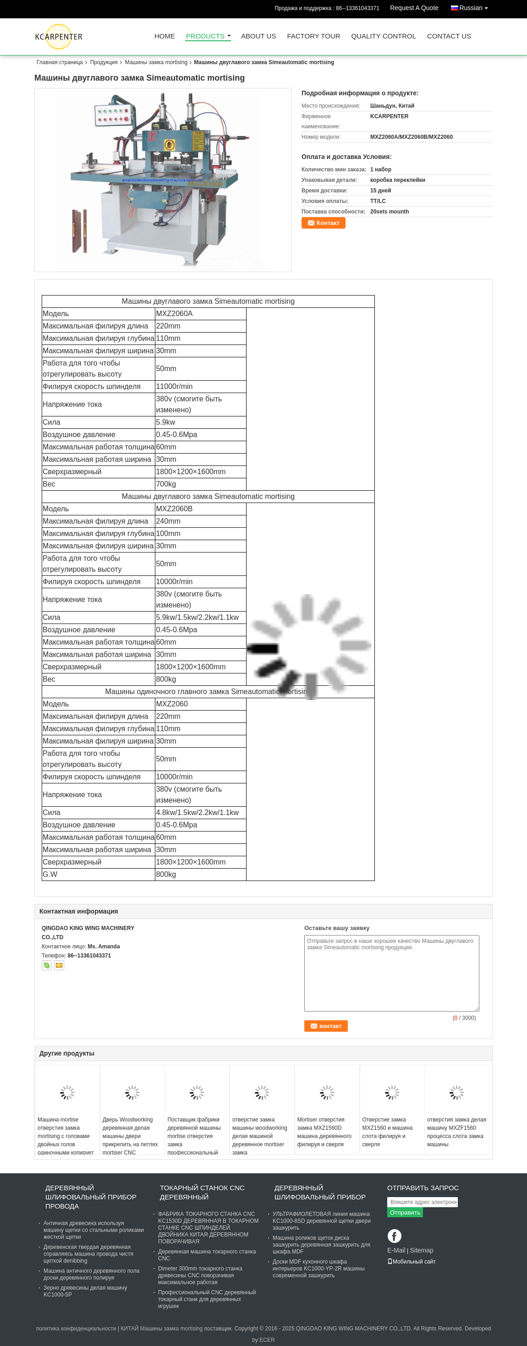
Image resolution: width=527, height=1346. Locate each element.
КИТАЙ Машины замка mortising (162, 1328)
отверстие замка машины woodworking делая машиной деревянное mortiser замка (259, 1136)
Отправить (405, 1212)
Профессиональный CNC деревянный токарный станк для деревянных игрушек (207, 1299)
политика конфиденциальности (76, 1328)
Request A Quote (414, 7)
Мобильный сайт (411, 1261)
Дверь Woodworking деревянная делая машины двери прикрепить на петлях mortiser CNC (130, 1136)
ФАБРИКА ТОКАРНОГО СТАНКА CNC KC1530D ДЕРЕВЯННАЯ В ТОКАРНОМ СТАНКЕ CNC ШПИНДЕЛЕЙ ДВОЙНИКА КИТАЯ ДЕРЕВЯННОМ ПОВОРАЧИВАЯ (208, 1228)
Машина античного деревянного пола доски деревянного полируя (91, 1274)
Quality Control (383, 36)
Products (205, 36)
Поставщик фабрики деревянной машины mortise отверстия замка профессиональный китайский (193, 1140)
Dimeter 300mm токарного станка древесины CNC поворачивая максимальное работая (200, 1275)
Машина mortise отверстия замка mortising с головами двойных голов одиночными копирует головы (65, 1140)
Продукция (104, 62)
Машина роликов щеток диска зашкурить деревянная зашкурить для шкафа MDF (321, 1245)
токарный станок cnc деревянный (202, 1192)
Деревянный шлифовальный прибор (320, 1192)
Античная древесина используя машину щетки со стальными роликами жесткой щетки (94, 1230)
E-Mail (396, 1250)
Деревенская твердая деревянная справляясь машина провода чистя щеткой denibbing (88, 1254)
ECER (266, 1340)
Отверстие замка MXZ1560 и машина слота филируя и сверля (387, 1132)
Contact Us (449, 36)
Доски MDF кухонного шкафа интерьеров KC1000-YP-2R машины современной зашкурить (319, 1268)
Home (164, 36)
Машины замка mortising (156, 62)
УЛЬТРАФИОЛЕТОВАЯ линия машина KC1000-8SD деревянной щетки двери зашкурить (322, 1221)
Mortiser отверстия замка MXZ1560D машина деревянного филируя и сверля (324, 1132)
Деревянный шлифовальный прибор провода (91, 1197)
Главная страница (60, 62)
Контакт (328, 222)
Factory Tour (313, 36)
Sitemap (421, 1250)
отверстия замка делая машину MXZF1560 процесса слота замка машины (456, 1132)
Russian (476, 6)
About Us (258, 36)
